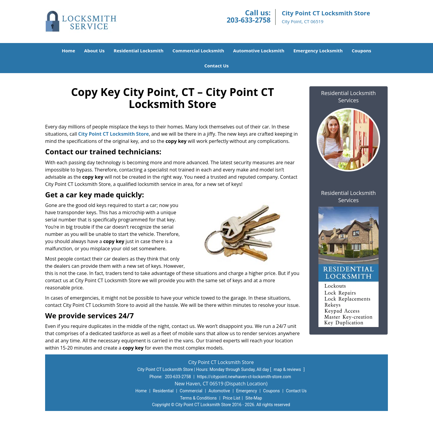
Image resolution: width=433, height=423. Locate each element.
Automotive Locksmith (258, 51)
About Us (94, 51)
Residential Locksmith (139, 51)
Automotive (219, 390)
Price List (231, 398)
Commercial (191, 390)
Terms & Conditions (198, 398)
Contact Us (216, 66)
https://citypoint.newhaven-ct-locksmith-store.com (244, 376)
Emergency (246, 390)
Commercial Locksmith (198, 51)
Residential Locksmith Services (348, 96)
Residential (163, 390)
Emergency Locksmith (318, 51)
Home (68, 51)
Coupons (361, 51)
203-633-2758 (249, 20)
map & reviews (288, 369)
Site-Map (253, 398)
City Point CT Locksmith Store (113, 134)
